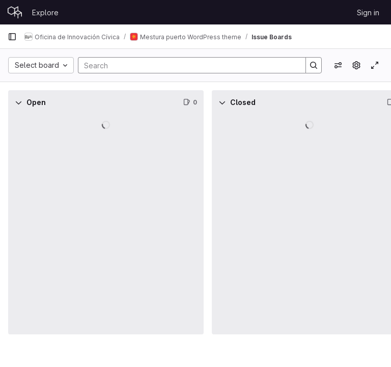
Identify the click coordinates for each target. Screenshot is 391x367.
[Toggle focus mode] (375, 65)
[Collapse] (18, 102)
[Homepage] (15, 12)
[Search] (187, 65)
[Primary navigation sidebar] (12, 37)
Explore (45, 12)
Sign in (368, 12)
